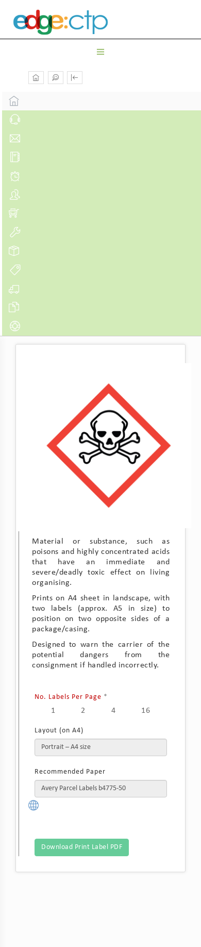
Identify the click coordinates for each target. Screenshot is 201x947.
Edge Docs (79, 22)
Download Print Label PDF (81, 847)
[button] (74, 77)
